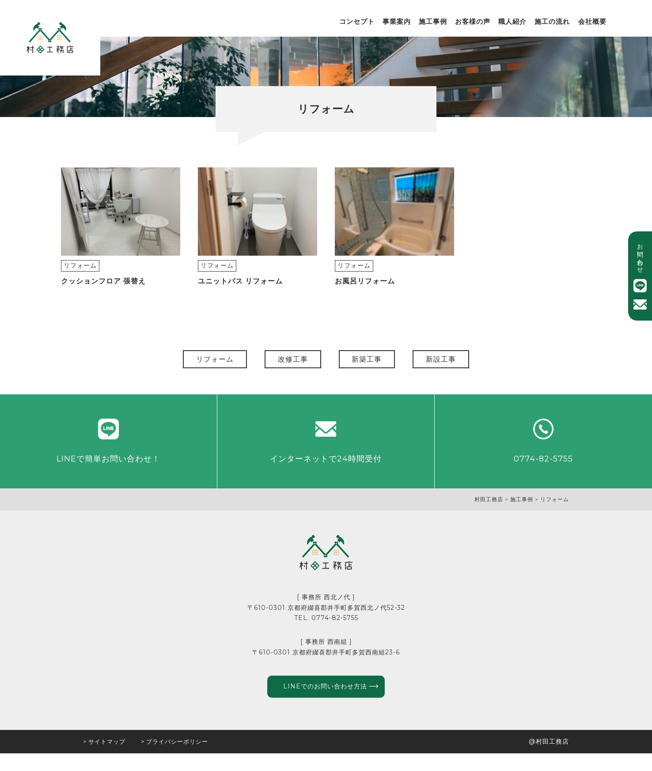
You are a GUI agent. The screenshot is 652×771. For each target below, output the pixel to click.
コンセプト (357, 21)
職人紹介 (512, 21)
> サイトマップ (104, 759)
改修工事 (284, 366)
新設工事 (468, 366)
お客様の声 (472, 21)
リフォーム (80, 272)
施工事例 (433, 21)
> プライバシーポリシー (174, 759)
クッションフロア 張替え (103, 288)
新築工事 (376, 366)
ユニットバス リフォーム (240, 288)
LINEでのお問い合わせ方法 (323, 703)
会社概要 (592, 21)
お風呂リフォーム (365, 288)
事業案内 (397, 21)
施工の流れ (552, 21)
